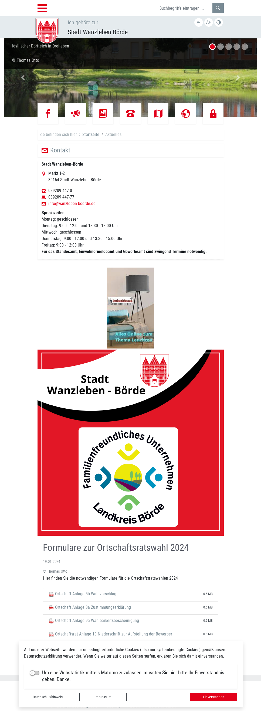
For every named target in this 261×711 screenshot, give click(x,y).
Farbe (218, 22)
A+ (208, 22)
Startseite (90, 134)
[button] (23, 77)
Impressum (102, 697)
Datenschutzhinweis (48, 697)
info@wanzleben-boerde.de (72, 203)
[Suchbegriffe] (184, 8)
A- (198, 22)
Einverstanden (213, 697)
